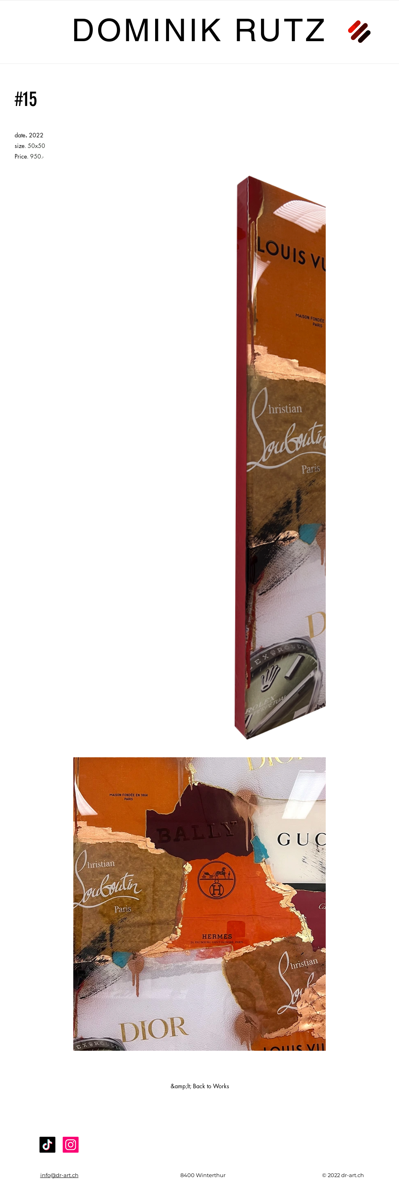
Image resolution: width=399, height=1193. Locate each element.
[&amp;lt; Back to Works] (200, 1086)
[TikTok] (47, 1145)
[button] (359, 31)
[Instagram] (71, 1145)
